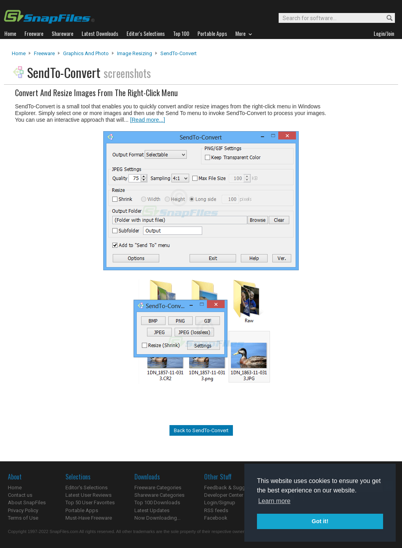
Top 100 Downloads (157, 502)
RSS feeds (216, 510)
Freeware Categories (157, 487)
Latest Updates (151, 510)
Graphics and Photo (86, 53)
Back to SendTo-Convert (201, 430)
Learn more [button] (274, 501)
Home (19, 53)
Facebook (215, 518)
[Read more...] (147, 120)
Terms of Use (23, 518)
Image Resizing (134, 53)
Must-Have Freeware (88, 518)
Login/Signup (219, 502)
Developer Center (223, 495)
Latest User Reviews (88, 495)
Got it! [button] (320, 521)
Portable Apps (81, 510)
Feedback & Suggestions (233, 487)
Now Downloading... (157, 518)
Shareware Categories (159, 495)
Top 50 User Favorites (90, 502)
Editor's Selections (86, 487)
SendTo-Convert (178, 53)
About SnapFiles (27, 502)
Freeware (44, 53)
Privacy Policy (23, 510)
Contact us (20, 495)
